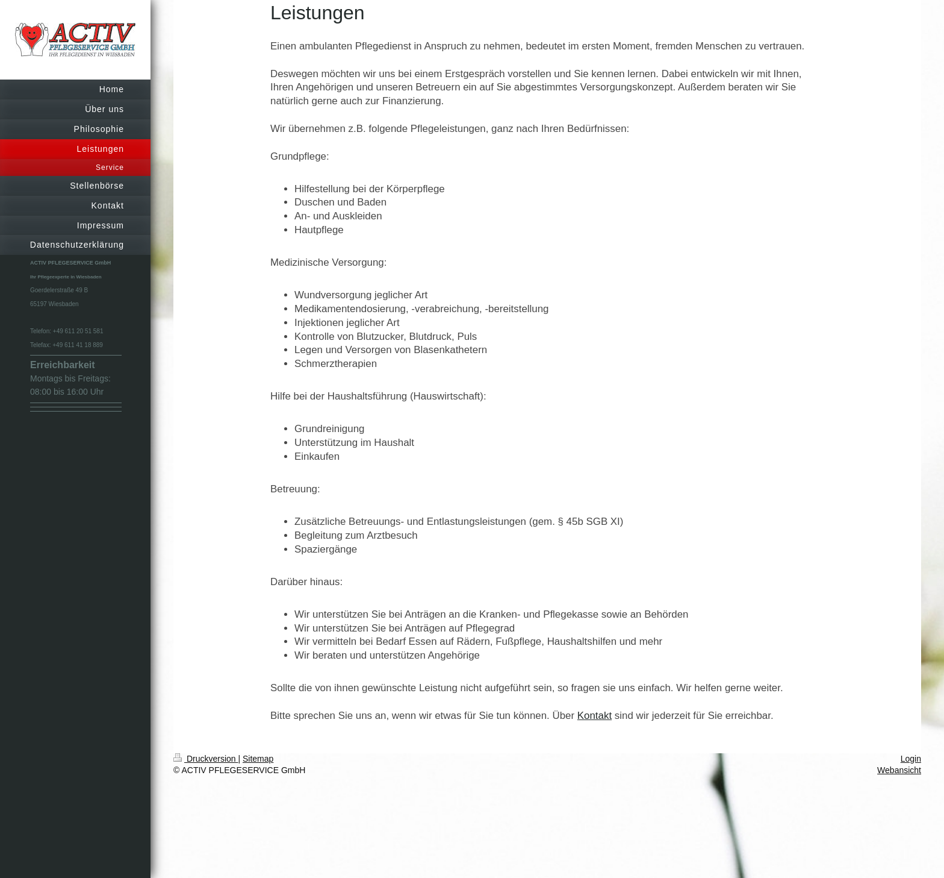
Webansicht (899, 770)
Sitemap (258, 759)
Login (911, 759)
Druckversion (205, 759)
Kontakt (594, 715)
